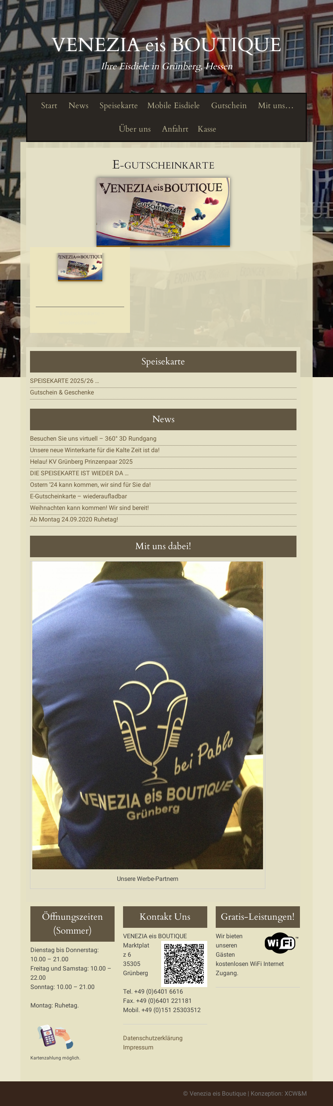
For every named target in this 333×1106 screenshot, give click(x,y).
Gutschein (228, 105)
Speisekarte (118, 105)
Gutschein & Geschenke (62, 392)
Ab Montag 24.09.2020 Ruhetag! (74, 519)
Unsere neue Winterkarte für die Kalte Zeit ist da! (95, 450)
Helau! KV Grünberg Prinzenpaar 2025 (81, 461)
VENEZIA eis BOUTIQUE (166, 45)
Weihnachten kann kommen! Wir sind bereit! (89, 507)
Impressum (138, 1047)
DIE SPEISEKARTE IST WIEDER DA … (79, 473)
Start (48, 105)
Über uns (134, 129)
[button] (163, 212)
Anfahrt (174, 129)
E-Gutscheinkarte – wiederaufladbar (81, 318)
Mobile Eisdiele (173, 105)
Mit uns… (275, 105)
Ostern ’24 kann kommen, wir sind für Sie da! (90, 484)
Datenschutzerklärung (153, 1038)
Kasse (207, 129)
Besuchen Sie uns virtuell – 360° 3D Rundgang (93, 438)
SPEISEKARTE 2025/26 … (64, 380)
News (77, 105)
